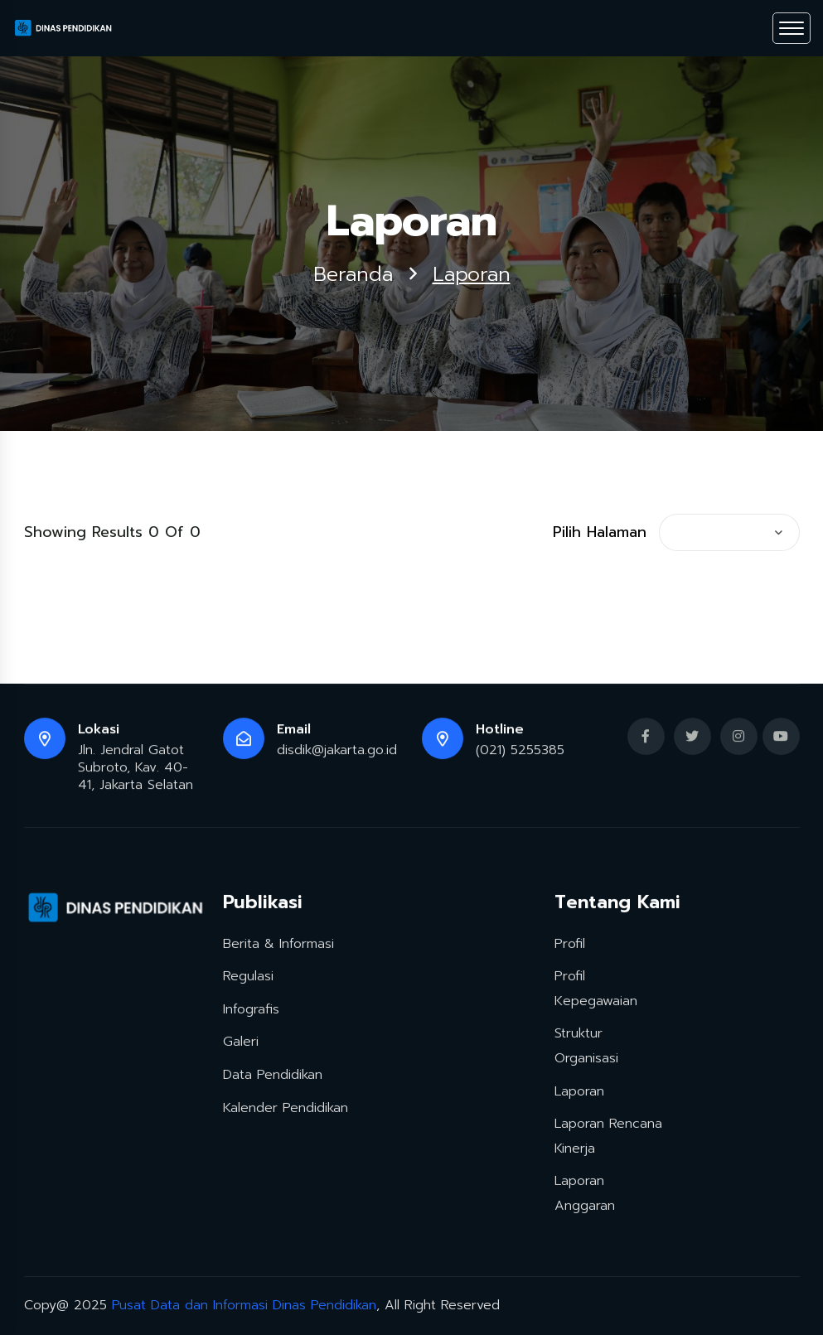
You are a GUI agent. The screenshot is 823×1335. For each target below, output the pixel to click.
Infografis (251, 1007)
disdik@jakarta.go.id (337, 753)
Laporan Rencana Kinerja (608, 1133)
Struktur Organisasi (586, 1044)
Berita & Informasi (278, 941)
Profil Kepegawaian (595, 986)
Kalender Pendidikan (285, 1105)
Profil (569, 941)
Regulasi (248, 974)
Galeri (241, 1040)
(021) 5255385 (520, 753)
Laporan (579, 1089)
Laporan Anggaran (584, 1191)
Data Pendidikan (272, 1072)
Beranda (353, 275)
